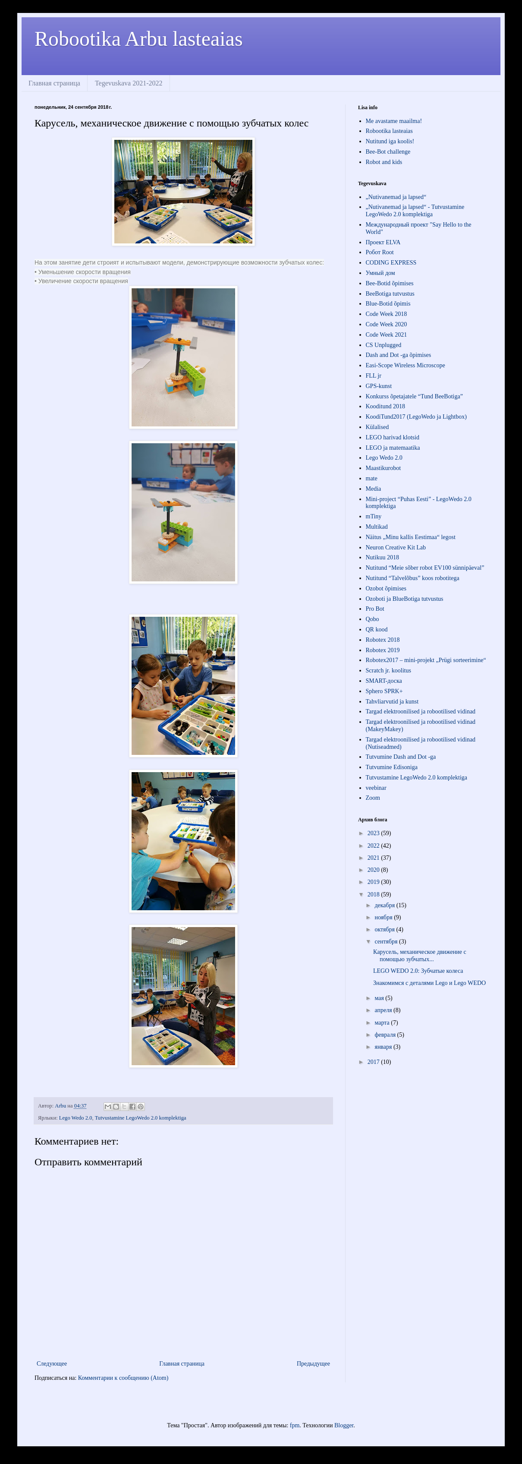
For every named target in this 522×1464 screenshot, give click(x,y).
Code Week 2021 (386, 334)
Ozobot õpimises (386, 588)
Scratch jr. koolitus (388, 670)
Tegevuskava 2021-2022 (129, 83)
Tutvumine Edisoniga (392, 767)
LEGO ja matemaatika (393, 448)
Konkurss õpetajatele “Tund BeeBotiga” (414, 396)
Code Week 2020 (386, 324)
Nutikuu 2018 (382, 557)
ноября (384, 917)
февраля (385, 1035)
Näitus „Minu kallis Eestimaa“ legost (411, 537)
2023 (374, 833)
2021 (374, 858)
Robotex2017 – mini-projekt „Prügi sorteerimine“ (426, 660)
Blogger (343, 1425)
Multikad (377, 527)
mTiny (374, 516)
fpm (295, 1425)
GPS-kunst (379, 386)
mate (371, 478)
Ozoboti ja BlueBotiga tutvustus (404, 599)
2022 (374, 845)
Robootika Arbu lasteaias (139, 38)
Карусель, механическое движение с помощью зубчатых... (419, 955)
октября (385, 929)
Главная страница (54, 83)
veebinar (376, 788)
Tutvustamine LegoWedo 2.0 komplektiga (140, 1118)
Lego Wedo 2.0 (75, 1118)
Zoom (373, 798)
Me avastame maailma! (394, 121)
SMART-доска (384, 681)
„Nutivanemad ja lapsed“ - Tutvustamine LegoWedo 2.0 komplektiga (415, 211)
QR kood (377, 629)
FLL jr (373, 375)
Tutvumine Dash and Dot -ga (401, 757)
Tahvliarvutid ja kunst (392, 701)
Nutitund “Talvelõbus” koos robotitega (412, 578)
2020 (374, 870)
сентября (386, 941)
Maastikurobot (383, 468)
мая (379, 998)
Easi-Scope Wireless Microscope (405, 365)
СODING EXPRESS (391, 262)
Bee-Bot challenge (388, 151)
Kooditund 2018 (385, 406)
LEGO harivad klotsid (392, 437)
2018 (374, 894)
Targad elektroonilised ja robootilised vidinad (421, 711)
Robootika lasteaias (389, 131)
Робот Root (380, 252)
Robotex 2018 (383, 640)
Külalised (377, 427)
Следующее (52, 1363)
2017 (374, 1062)
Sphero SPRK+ (384, 691)
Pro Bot (375, 609)
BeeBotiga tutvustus (390, 293)
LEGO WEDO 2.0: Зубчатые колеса (418, 971)
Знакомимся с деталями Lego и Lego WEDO (429, 983)
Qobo (372, 619)
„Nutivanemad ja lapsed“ (396, 197)
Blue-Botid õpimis (388, 303)
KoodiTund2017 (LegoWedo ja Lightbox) (416, 416)
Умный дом (380, 273)
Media (373, 489)
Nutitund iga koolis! (390, 141)
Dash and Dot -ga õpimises (398, 355)
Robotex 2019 (383, 650)
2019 (374, 882)
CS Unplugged (384, 345)
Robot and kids (384, 162)
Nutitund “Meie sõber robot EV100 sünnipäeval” (425, 568)
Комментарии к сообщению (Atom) (123, 1378)
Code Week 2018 (386, 314)
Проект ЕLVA (383, 242)
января (383, 1047)
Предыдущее (313, 1363)
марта (382, 1022)
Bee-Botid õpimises (390, 283)
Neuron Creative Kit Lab (396, 547)
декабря (385, 905)
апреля (383, 1010)
